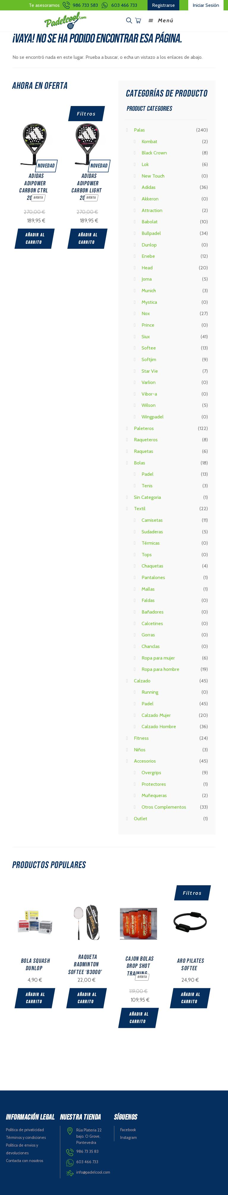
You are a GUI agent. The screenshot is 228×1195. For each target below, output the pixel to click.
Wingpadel (153, 416)
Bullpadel (151, 232)
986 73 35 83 (87, 1150)
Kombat (149, 141)
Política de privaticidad (25, 1129)
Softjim (149, 359)
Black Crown (154, 152)
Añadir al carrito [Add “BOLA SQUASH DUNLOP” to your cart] (35, 997)
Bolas (139, 462)
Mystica (149, 301)
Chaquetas (152, 565)
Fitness (141, 737)
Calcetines (152, 622)
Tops (147, 554)
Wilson (149, 404)
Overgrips (151, 772)
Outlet (140, 818)
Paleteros (144, 428)
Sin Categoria (147, 496)
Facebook (128, 1129)
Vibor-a (149, 393)
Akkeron (150, 198)
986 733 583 (85, 5)
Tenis (147, 485)
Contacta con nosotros (24, 1159)
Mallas (148, 588)
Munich (149, 290)
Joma (147, 278)
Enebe (148, 255)
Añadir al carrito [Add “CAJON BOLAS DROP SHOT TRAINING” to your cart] (140, 1017)
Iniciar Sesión (206, 5)
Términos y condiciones (26, 1136)
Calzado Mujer (156, 714)
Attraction (152, 209)
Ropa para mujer (158, 657)
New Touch (153, 175)
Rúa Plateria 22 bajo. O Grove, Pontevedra (89, 1135)
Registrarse (163, 5)
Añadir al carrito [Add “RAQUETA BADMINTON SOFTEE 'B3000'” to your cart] (88, 997)
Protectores (154, 783)
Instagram (128, 1136)
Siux (146, 336)
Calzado (142, 680)
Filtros (87, 113)
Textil (139, 508)
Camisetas (152, 519)
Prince (148, 324)
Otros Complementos (164, 806)
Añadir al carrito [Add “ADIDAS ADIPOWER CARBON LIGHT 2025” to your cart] (88, 238)
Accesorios (145, 760)
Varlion (149, 382)
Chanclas (151, 646)
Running (150, 691)
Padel (147, 473)
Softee (149, 347)
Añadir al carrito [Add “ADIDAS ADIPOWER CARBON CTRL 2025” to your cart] (35, 238)
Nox (146, 313)
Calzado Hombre (159, 726)
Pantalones (153, 577)
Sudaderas (152, 531)
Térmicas (151, 542)
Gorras (148, 634)
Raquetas (143, 450)
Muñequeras (154, 795)
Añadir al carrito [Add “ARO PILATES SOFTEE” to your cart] (193, 997)
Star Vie (150, 370)
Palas (139, 129)
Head (147, 267)
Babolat (150, 221)
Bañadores (153, 611)
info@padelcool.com (93, 1171)
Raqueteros (146, 439)
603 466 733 (124, 5)
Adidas (149, 186)
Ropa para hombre (160, 668)
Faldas (148, 600)
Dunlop (149, 244)
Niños (139, 749)
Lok (145, 164)
